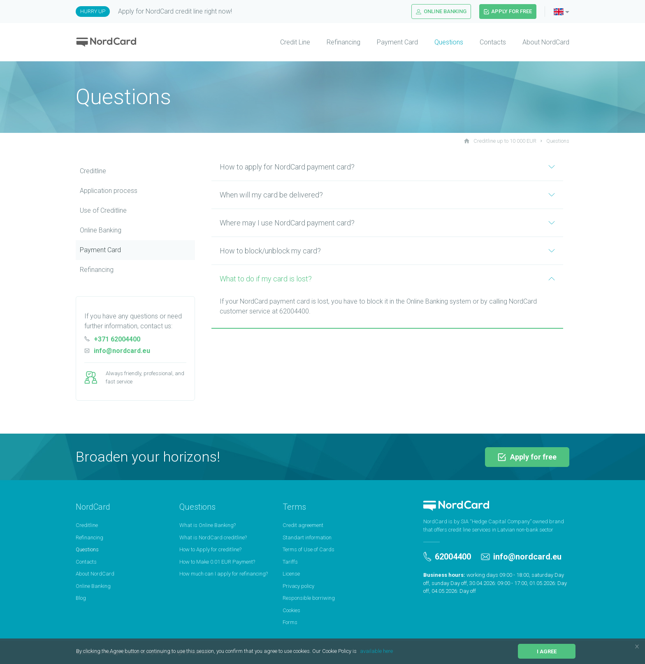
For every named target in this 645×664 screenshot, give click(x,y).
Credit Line (295, 42)
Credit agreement (303, 525)
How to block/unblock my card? (387, 251)
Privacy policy (298, 586)
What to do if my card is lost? (387, 279)
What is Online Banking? (207, 525)
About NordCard (545, 42)
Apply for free (508, 11)
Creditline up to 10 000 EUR (500, 141)
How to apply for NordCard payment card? (387, 167)
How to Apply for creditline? (210, 549)
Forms (290, 622)
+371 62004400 (112, 339)
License (291, 574)
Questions (448, 42)
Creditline (93, 171)
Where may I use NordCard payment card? (387, 223)
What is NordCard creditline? (213, 537)
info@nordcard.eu (117, 351)
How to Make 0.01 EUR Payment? (217, 562)
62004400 (447, 556)
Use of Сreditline (103, 210)
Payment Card (397, 42)
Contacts (493, 42)
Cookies (291, 610)
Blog (81, 598)
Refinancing (343, 42)
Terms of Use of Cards (308, 549)
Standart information (307, 537)
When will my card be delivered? (387, 195)
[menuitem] (287, 42)
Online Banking (441, 11)
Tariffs (290, 562)
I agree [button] (547, 651)
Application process (108, 191)
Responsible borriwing (309, 598)
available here (376, 651)
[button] (359, 652)
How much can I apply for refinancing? (223, 574)
